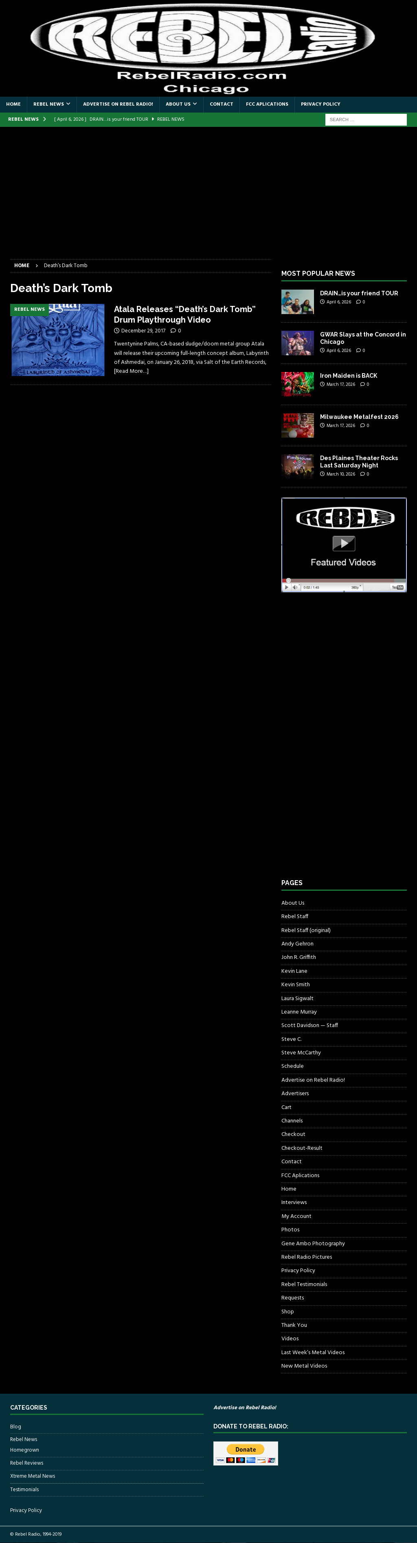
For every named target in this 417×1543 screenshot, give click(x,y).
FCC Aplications (267, 104)
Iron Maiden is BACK (348, 375)
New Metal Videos (304, 1366)
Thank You (294, 1325)
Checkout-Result (302, 1148)
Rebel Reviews (26, 1463)
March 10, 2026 (341, 474)
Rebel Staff (294, 916)
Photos (290, 1230)
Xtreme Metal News (32, 1476)
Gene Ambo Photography (313, 1244)
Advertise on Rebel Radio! (118, 104)
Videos (289, 1339)
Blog (15, 1427)
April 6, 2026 (339, 302)
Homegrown (24, 1450)
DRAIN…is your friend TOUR (359, 293)
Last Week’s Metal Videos (313, 1352)
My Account (296, 1216)
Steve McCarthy (301, 1053)
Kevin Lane (294, 971)
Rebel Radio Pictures (306, 1257)
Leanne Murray (299, 1012)
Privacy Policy (320, 104)
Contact (221, 104)
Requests (292, 1298)
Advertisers (295, 1093)
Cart (286, 1107)
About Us (178, 104)
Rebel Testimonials (304, 1284)
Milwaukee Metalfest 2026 (359, 417)
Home (13, 104)
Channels (292, 1121)
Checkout (293, 1134)
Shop (287, 1312)
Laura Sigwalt (297, 998)
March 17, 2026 (341, 384)
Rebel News (48, 104)
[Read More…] (131, 371)
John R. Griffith (298, 957)
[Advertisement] (208, 198)
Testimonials (24, 1489)
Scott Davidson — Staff (309, 1025)
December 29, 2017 (143, 331)
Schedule (292, 1066)
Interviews (294, 1202)
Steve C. (291, 1039)
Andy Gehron (297, 944)
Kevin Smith (295, 985)
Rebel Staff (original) (306, 930)
